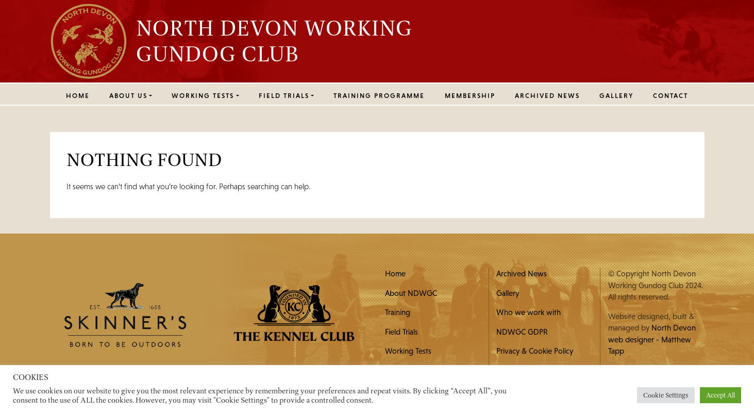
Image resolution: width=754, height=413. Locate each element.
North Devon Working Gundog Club (274, 41)
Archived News (547, 96)
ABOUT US (128, 96)
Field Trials (401, 331)
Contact (670, 96)
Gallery (616, 96)
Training (397, 312)
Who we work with (528, 312)
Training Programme (379, 96)
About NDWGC (411, 293)
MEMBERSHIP (470, 96)
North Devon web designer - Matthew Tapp (652, 339)
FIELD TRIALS (284, 96)
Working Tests (408, 350)
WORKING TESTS (203, 96)
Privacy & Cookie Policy (534, 350)
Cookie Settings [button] (666, 395)
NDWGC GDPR (522, 331)
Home (78, 96)
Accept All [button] (720, 395)
